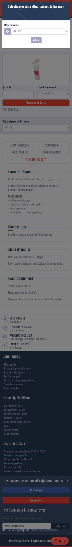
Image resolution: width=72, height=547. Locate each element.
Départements (11, 25)
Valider (36, 40)
